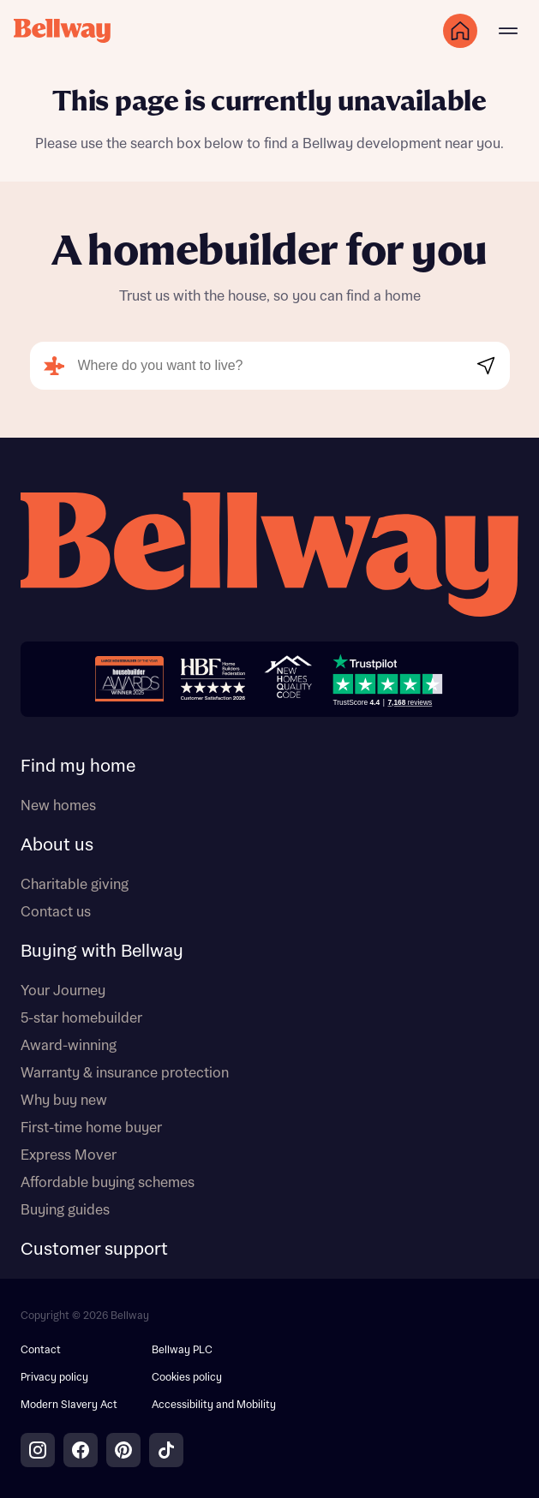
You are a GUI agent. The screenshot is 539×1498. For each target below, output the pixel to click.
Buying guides (65, 1210)
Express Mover (69, 1155)
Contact (41, 1350)
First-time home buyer (91, 1128)
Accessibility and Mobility (214, 1405)
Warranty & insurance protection (125, 1073)
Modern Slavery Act (69, 1405)
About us (57, 845)
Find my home (78, 766)
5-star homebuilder (81, 1018)
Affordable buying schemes (108, 1183)
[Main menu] (508, 31)
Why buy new (64, 1100)
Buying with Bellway (102, 951)
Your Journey (63, 991)
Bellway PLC (182, 1350)
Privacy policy (54, 1377)
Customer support (94, 1249)
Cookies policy (187, 1377)
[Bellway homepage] (269, 556)
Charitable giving (75, 885)
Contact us (56, 912)
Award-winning (69, 1046)
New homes (58, 806)
